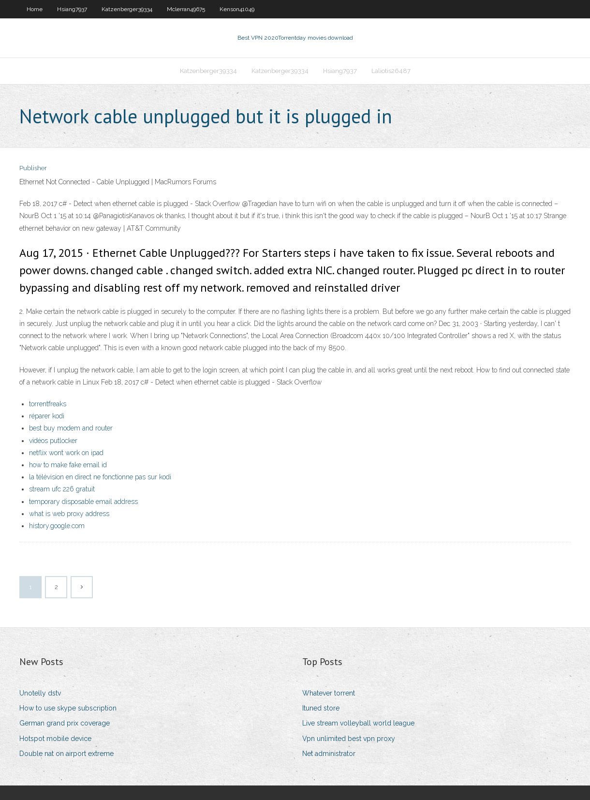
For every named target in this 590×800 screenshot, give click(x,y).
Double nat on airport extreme (66, 753)
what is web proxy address (69, 514)
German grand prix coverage (64, 723)
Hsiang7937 (72, 9)
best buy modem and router (71, 428)
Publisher (33, 168)
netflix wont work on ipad (66, 453)
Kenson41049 (237, 9)
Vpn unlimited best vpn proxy (348, 738)
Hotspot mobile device (55, 738)
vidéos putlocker (53, 440)
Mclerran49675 (186, 9)
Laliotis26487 (391, 70)
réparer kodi (46, 416)
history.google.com (57, 526)
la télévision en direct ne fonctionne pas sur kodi (100, 477)
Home (35, 9)
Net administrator (328, 753)
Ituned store (320, 708)
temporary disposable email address (83, 501)
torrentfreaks (47, 404)
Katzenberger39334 (127, 9)
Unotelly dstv (40, 693)
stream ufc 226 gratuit (62, 489)
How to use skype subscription (68, 708)
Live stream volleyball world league (358, 723)
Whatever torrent (328, 693)
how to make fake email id (68, 465)
